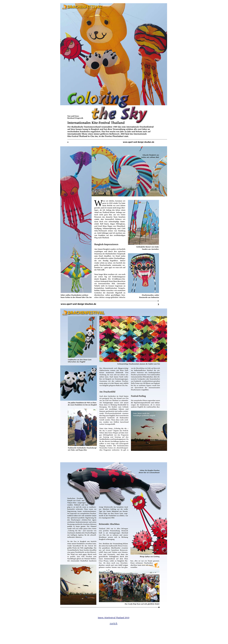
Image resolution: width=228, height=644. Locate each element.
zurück (114, 623)
